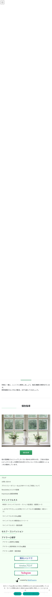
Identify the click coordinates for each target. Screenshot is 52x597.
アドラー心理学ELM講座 (10, 542)
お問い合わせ (6, 482)
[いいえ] (49, 590)
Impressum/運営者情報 (10, 494)
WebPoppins (32, 580)
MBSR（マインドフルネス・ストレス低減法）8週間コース (22, 504)
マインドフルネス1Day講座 (11, 516)
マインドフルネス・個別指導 (12, 525)
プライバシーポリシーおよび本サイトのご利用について (21, 486)
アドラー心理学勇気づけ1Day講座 (14, 546)
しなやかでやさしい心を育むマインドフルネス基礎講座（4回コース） (25, 510)
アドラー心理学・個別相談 (11, 551)
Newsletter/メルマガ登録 (10, 490)
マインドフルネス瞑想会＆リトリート (15, 520)
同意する (18, 594)
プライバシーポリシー (31, 594)
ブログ (4, 478)
